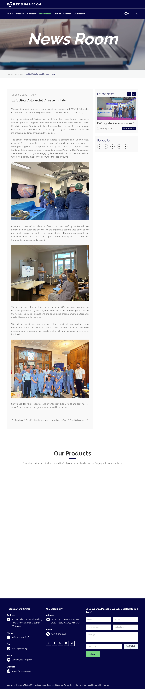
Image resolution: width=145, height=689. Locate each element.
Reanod (106, 685)
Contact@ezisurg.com (22, 660)
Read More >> (129, 128)
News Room (45, 14)
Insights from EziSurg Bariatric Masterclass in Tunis (77, 420)
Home (10, 14)
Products (20, 14)
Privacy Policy (69, 685)
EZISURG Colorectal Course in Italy (40, 74)
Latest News (105, 94)
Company (31, 14)
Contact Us (79, 14)
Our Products (72, 453)
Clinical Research (62, 14)
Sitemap (59, 685)
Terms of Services (83, 685)
